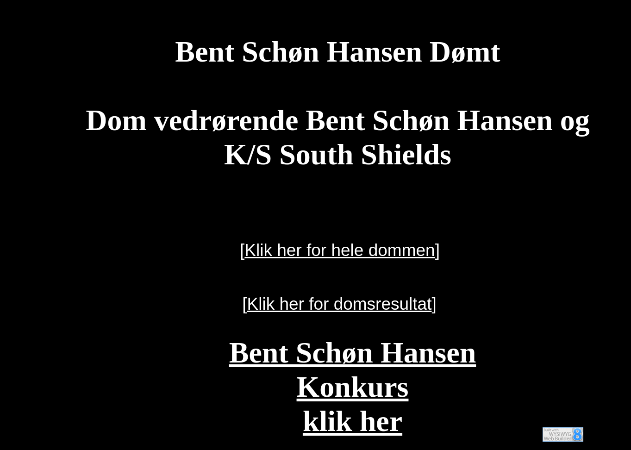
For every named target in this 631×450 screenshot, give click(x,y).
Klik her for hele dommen (339, 250)
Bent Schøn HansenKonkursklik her (352, 387)
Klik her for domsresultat (339, 303)
